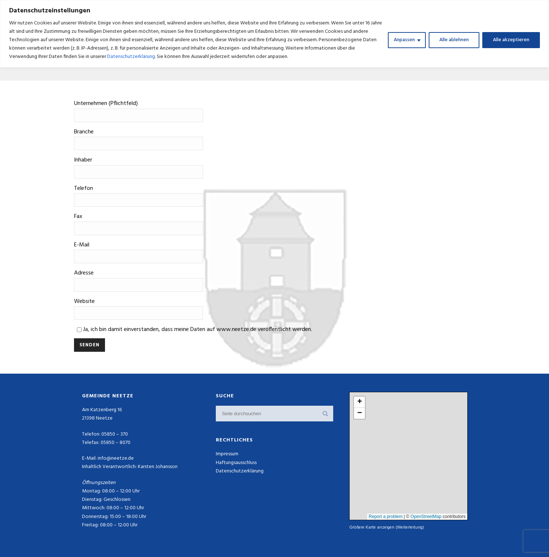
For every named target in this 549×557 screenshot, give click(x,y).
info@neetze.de (116, 458)
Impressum (227, 454)
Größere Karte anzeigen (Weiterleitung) (386, 527)
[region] (274, 33)
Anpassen (404, 40)
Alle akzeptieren (511, 40)
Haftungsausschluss (236, 463)
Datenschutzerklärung (131, 56)
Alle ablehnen (454, 40)
